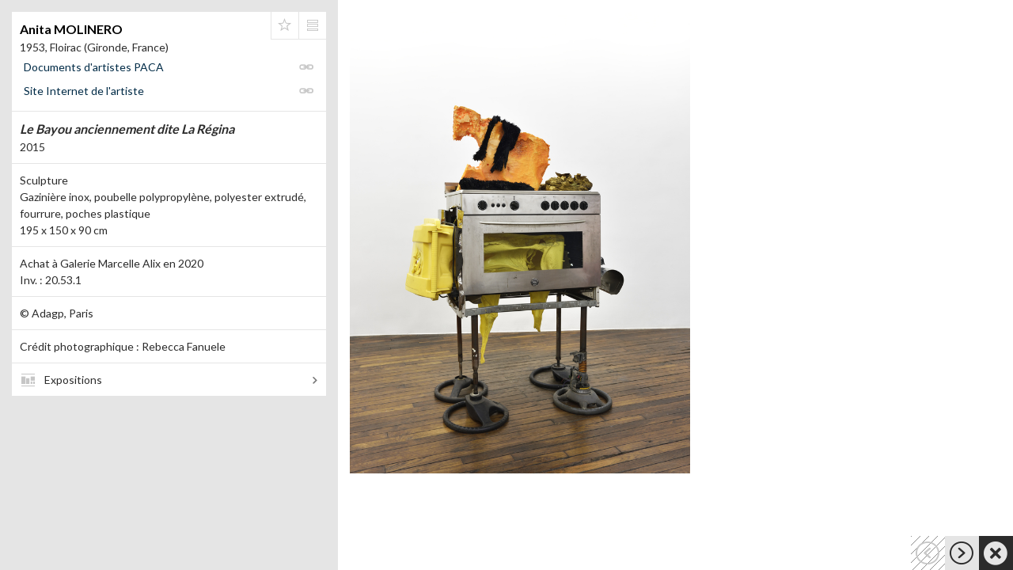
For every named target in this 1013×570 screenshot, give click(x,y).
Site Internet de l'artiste (84, 90)
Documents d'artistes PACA (94, 67)
